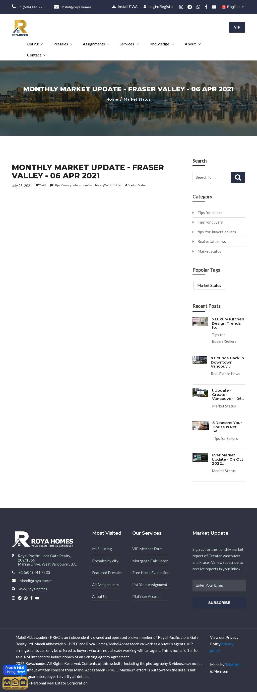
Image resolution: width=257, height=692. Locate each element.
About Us (99, 596)
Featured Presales (107, 572)
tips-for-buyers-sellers (214, 232)
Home (112, 99)
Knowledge (160, 43)
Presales (60, 43)
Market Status (209, 285)
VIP (237, 27)
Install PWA (125, 6)
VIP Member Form (147, 548)
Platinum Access (145, 596)
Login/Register (159, 6)
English (231, 7)
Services (127, 43)
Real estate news (209, 241)
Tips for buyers (207, 222)
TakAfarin (233, 664)
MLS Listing (102, 548)
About (191, 43)
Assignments (94, 43)
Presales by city (105, 561)
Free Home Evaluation (150, 572)
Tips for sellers (207, 212)
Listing (33, 43)
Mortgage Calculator (150, 561)
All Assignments (105, 584)
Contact (34, 54)
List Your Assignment (149, 584)
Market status (206, 251)
